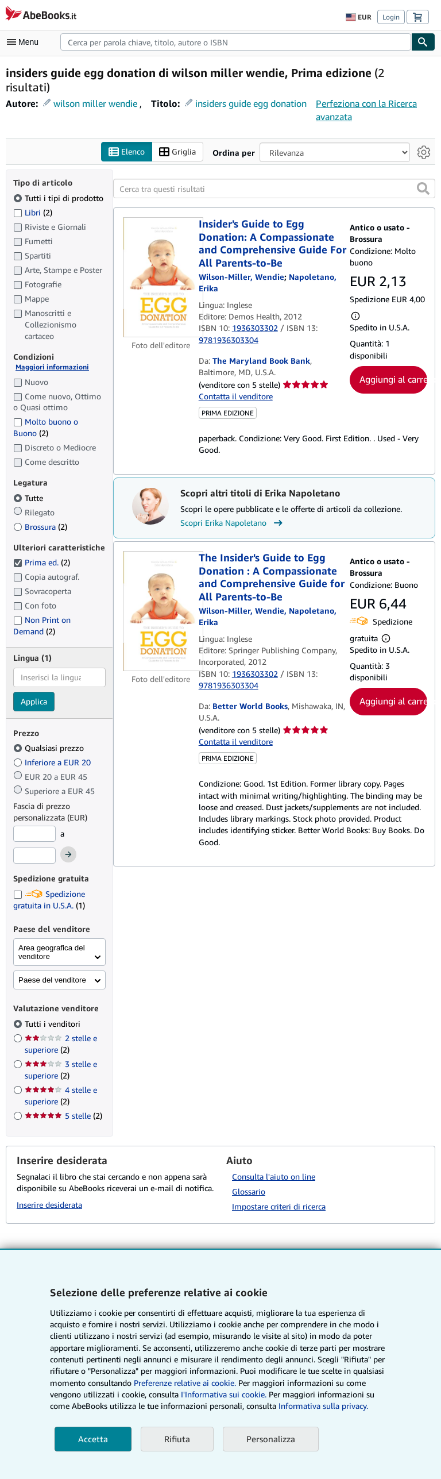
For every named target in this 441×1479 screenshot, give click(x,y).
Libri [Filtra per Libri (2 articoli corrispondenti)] (32, 212)
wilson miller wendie (95, 103)
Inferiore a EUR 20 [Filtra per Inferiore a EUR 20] (53, 763)
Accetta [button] (93, 1439)
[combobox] (235, 42)
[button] (423, 189)
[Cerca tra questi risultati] (274, 189)
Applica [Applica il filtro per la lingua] (34, 701)
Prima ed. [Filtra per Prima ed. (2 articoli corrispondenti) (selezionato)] (41, 563)
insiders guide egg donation (251, 103)
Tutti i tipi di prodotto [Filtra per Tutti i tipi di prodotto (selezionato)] (59, 198)
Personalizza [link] (270, 1439)
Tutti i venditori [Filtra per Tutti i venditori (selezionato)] (54, 1024)
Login (391, 17)
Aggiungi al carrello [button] (393, 379)
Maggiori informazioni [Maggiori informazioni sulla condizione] (52, 367)
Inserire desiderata (49, 1205)
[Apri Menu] (25, 42)
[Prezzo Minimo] (34, 834)
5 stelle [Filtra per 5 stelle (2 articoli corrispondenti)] (63, 1115)
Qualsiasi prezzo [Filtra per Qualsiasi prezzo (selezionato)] (49, 748)
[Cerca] (423, 42)
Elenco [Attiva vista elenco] (127, 152)
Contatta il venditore (236, 396)
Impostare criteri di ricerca (279, 1206)
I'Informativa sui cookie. (223, 1394)
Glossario (248, 1192)
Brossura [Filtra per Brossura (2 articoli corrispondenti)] (40, 526)
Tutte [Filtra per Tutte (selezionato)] (29, 498)
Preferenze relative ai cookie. (185, 1383)
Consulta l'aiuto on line (273, 1177)
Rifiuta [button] (177, 1439)
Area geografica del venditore (51, 952)
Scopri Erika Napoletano (232, 523)
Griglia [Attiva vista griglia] (177, 152)
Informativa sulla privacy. (323, 1406)
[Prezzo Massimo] (34, 856)
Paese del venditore (52, 980)
